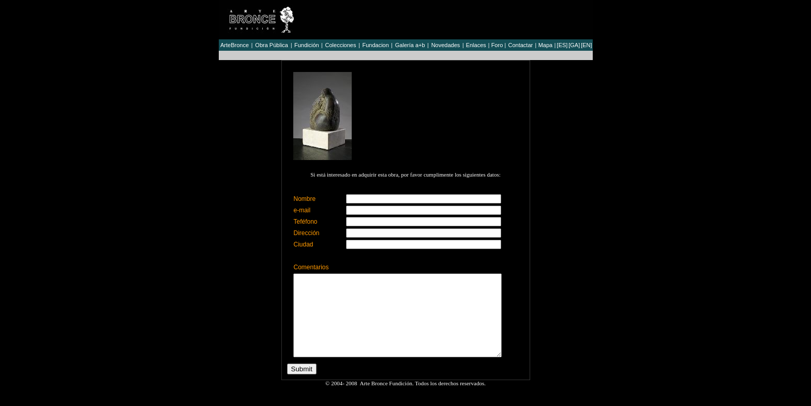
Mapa (545, 45)
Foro (497, 45)
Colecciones (340, 45)
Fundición (306, 45)
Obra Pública (271, 45)
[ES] (562, 45)
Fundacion (375, 45)
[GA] (574, 45)
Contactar (520, 45)
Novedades (445, 45)
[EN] (586, 45)
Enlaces (476, 45)
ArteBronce (234, 45)
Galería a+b (410, 45)
